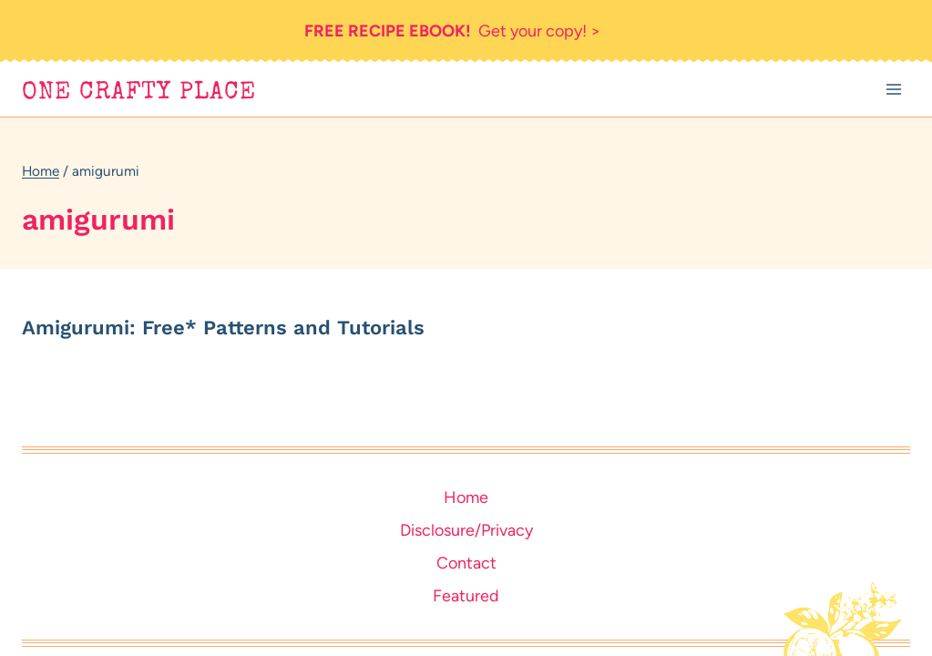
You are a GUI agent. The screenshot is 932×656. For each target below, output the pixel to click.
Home (466, 497)
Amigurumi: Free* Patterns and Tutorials (223, 327)
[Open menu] (893, 90)
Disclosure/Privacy (466, 530)
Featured (466, 596)
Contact (466, 563)
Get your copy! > (452, 31)
